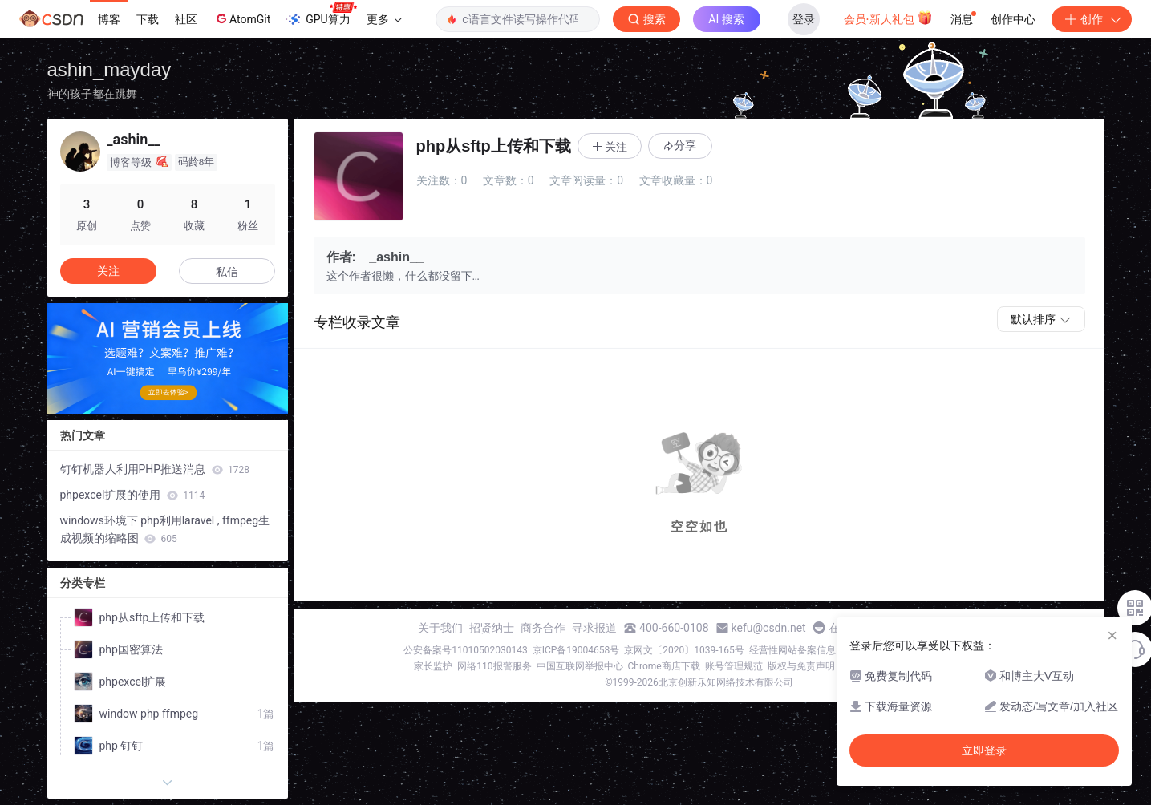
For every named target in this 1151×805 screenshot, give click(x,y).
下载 (147, 19)
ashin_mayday (109, 69)
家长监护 (433, 666)
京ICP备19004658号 (576, 650)
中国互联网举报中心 (580, 666)
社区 (186, 19)
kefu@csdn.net (769, 627)
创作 (1091, 19)
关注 (108, 271)
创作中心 (1013, 19)
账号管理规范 (734, 666)
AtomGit (241, 18)
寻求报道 (594, 627)
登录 (803, 19)
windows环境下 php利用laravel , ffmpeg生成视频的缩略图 (165, 529)
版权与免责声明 (801, 666)
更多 (384, 19)
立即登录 (984, 750)
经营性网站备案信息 (792, 650)
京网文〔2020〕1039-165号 (684, 650)
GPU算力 (321, 14)
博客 (109, 19)
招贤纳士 (491, 627)
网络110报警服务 (494, 666)
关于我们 (440, 627)
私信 (227, 271)
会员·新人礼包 (888, 18)
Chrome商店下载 (664, 666)
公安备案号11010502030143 (465, 650)
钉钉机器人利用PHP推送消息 (155, 469)
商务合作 (543, 627)
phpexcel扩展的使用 (132, 494)
